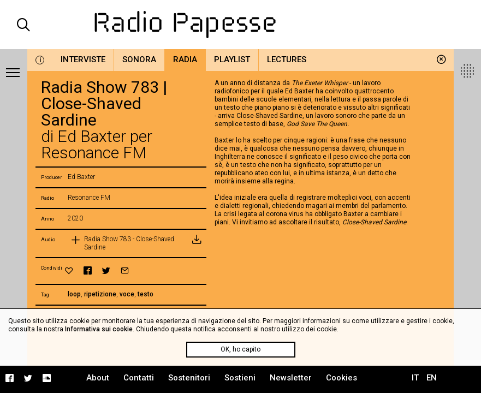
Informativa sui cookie (99, 329)
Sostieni (240, 378)
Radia (185, 59)
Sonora (139, 59)
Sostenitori (189, 378)
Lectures (286, 59)
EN (431, 378)
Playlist (232, 59)
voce (127, 294)
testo (145, 294)
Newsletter (291, 378)
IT (415, 378)
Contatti (138, 378)
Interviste (83, 59)
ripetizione (100, 294)
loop (74, 294)
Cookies (341, 378)
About (97, 378)
